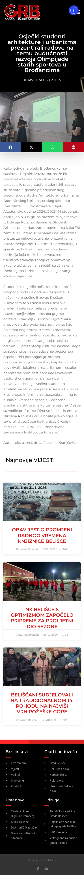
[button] (10, 147)
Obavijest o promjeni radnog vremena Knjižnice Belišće (42, 535)
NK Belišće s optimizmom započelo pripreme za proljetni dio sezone (42, 618)
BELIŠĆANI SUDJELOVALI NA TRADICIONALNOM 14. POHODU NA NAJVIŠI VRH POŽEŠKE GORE (42, 703)
